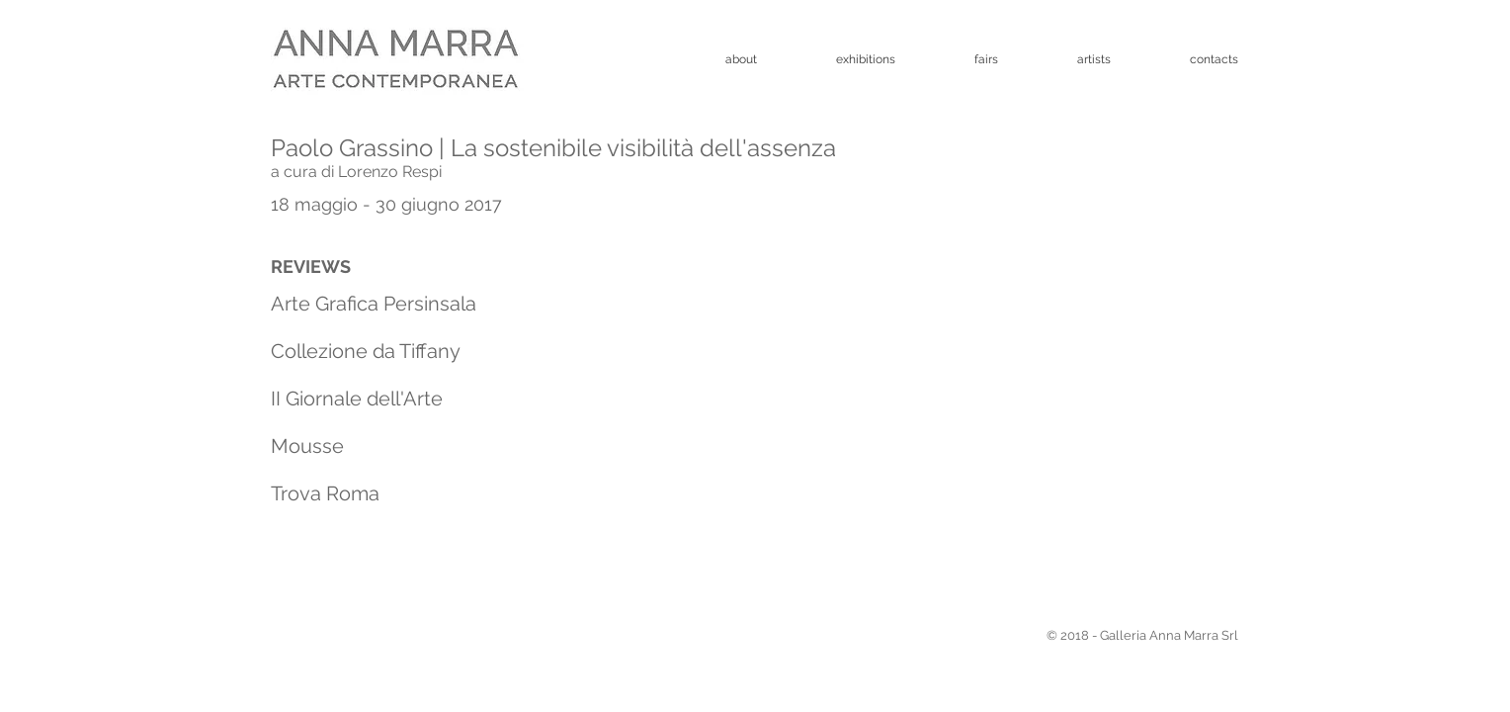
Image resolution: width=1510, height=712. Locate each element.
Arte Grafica (324, 303)
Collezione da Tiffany (366, 351)
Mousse (307, 446)
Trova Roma (325, 493)
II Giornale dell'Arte (357, 398)
